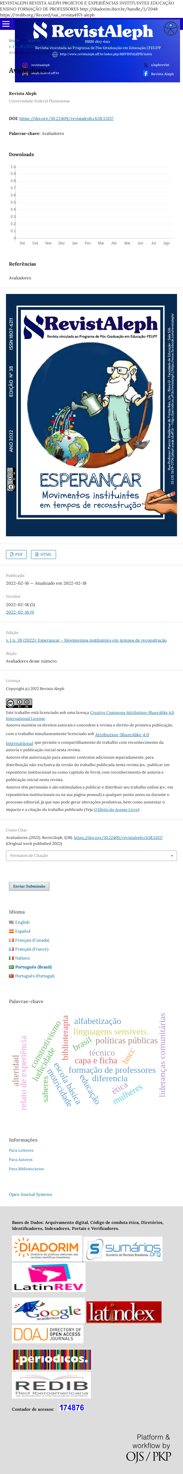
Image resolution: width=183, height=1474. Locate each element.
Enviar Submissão (29, 886)
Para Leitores (21, 1150)
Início (14, 40)
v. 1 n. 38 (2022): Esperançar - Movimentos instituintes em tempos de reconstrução (83, 46)
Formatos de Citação (29, 855)
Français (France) (31, 949)
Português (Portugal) (34, 976)
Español (22, 931)
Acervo (34, 40)
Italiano (22, 958)
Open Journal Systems (30, 1194)
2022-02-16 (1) (20, 612)
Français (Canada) (32, 940)
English (22, 922)
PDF (18, 554)
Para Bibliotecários (26, 1168)
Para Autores (20, 1159)
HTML (46, 554)
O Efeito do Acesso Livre (116, 809)
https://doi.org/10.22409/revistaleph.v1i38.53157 (66, 118)
